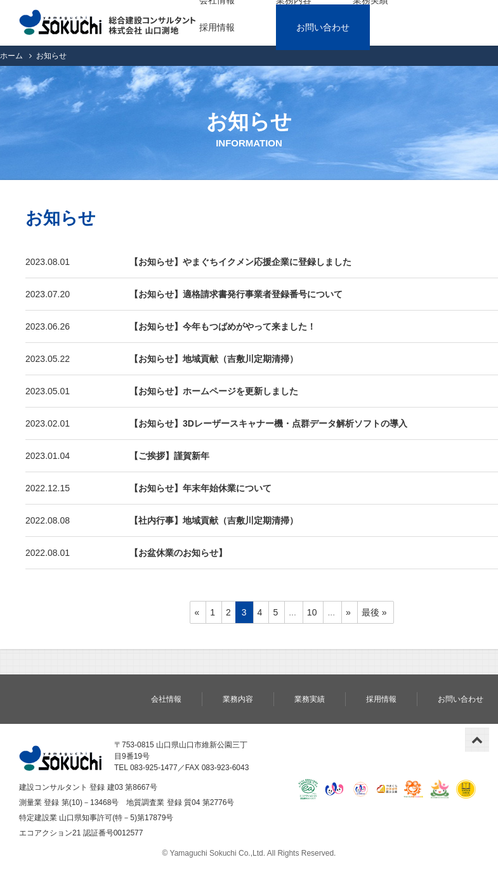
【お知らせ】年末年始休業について (200, 488)
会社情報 (166, 699)
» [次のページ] (348, 612)
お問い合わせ (323, 27)
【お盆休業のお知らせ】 (178, 553)
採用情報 (217, 27)
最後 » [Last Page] (374, 612)
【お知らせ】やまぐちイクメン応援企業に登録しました (240, 262)
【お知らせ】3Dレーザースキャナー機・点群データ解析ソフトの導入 (268, 423)
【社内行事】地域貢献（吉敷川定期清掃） (213, 520)
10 (312, 612)
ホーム (11, 55)
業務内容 (238, 699)
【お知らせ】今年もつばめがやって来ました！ (222, 326)
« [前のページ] (196, 612)
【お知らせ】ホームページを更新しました (213, 391)
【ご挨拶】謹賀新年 (169, 456)
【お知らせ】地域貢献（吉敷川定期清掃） (213, 359)
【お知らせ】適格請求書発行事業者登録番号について (236, 294)
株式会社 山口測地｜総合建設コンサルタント (107, 23)
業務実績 (309, 699)
